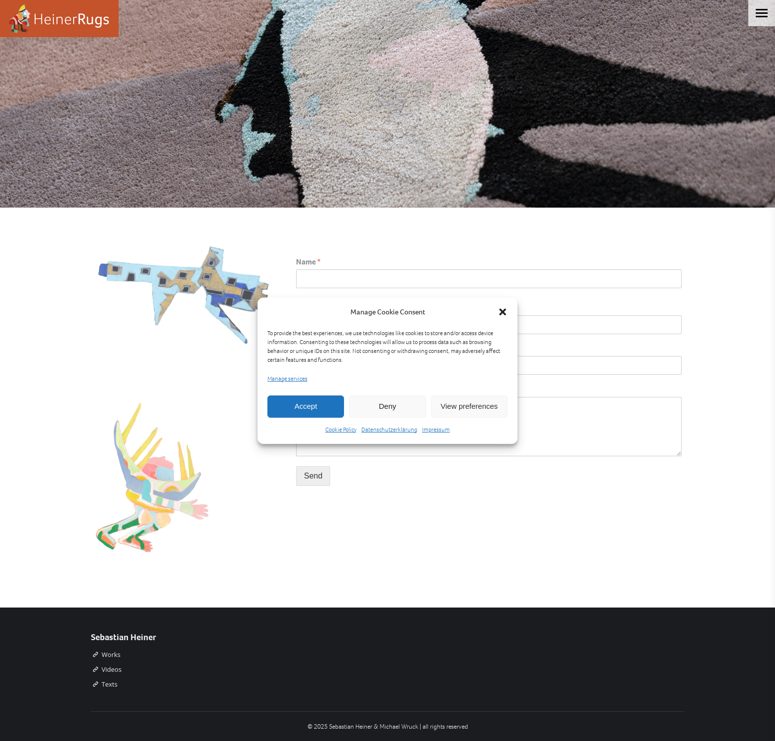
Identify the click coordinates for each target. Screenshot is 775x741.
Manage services (287, 379)
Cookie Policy (340, 430)
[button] (503, 312)
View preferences (469, 406)
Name (308, 262)
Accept (306, 406)
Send (313, 476)
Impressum (436, 430)
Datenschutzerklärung (389, 430)
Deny (387, 406)
